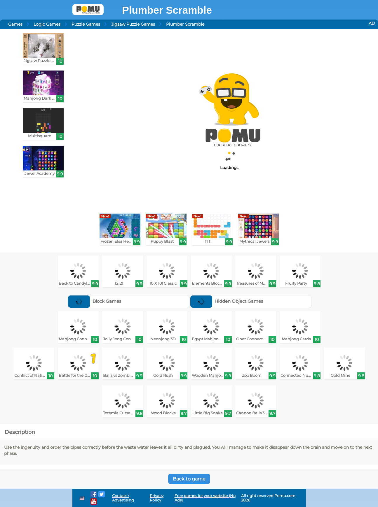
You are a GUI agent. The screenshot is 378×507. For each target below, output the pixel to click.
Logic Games (47, 24)
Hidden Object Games (226, 301)
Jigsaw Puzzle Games (133, 24)
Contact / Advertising (123, 498)
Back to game (189, 479)
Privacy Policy (156, 498)
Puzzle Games (86, 24)
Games (15, 24)
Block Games (94, 301)
